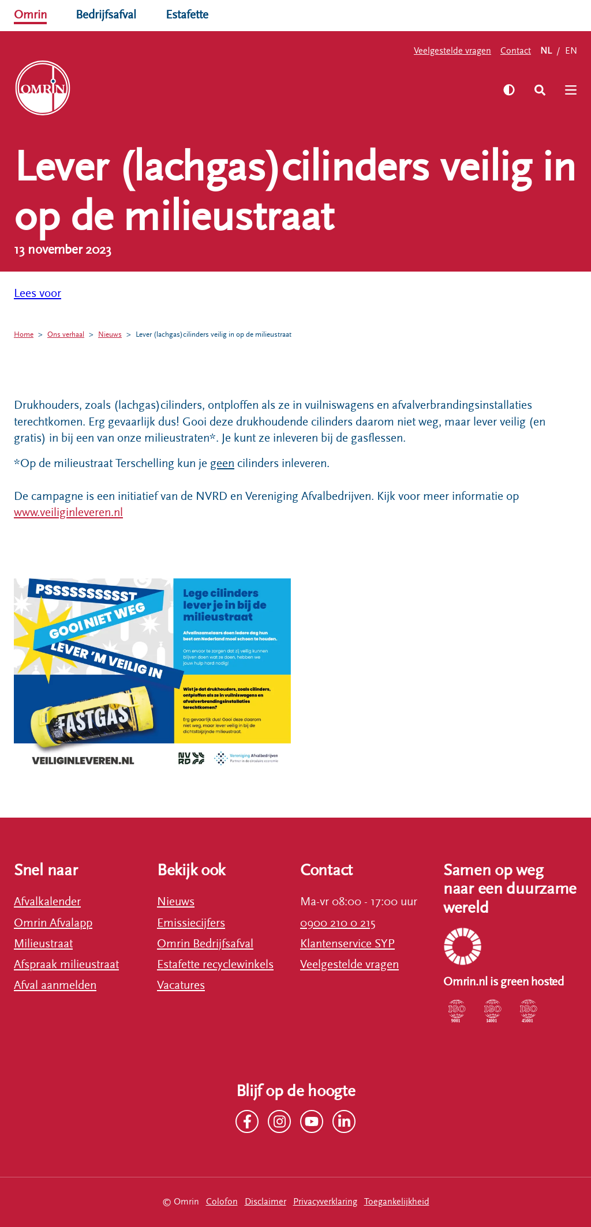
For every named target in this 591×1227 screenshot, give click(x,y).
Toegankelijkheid (396, 1201)
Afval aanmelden (55, 985)
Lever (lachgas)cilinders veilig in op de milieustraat (230, 334)
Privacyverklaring (325, 1201)
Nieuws (117, 334)
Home (24, 334)
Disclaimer (265, 1201)
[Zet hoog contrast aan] (508, 90)
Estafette (187, 15)
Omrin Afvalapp (53, 923)
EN (571, 51)
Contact (515, 51)
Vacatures (181, 985)
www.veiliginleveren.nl (68, 513)
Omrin (30, 15)
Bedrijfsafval (106, 15)
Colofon (222, 1201)
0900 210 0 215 (338, 923)
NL (546, 51)
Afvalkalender (47, 902)
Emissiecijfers (191, 923)
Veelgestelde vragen (452, 51)
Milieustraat (43, 944)
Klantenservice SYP (347, 944)
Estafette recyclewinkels (215, 965)
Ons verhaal (70, 334)
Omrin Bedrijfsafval (205, 944)
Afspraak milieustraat (66, 965)
